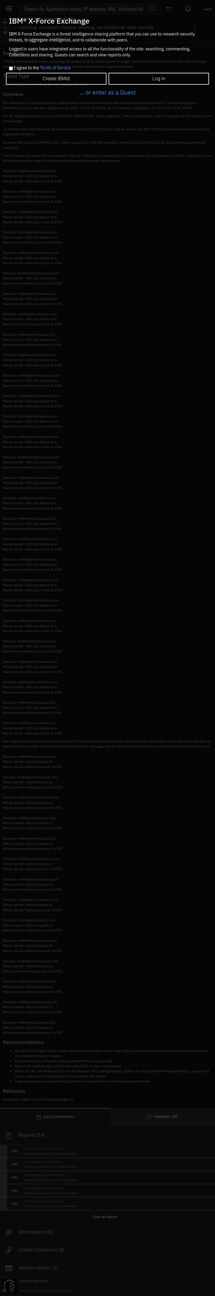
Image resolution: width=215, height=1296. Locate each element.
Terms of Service (55, 68)
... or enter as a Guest (107, 92)
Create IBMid (56, 78)
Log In (158, 78)
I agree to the (42, 68)
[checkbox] (11, 68)
